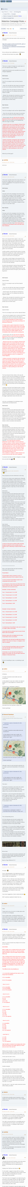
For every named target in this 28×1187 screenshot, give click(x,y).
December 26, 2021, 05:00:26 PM (8, 867)
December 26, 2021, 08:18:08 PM (8, 905)
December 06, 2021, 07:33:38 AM (8, 63)
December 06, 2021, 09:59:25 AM (8, 162)
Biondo (20, 16)
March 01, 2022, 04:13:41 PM (7, 1134)
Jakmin (6, 1092)
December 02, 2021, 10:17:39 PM (10, 35)
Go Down (3, 28)
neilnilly (6, 160)
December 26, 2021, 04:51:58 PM (8, 716)
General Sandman (9, 714)
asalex (5, 669)
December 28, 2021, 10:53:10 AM (8, 1094)
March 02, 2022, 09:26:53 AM (10, 1157)
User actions (23, 28)
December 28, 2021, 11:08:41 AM (8, 1111)
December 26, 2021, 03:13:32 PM (8, 671)
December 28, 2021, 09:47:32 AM (8, 931)
